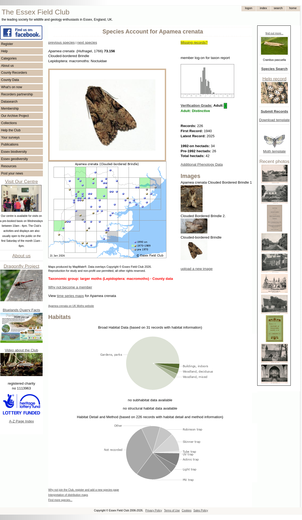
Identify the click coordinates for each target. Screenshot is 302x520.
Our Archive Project (15, 116)
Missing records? (194, 42)
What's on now (11, 87)
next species (87, 42)
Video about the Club (21, 350)
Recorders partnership (17, 94)
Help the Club (11, 130)
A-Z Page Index (21, 421)
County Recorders (14, 73)
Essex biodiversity (14, 152)
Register (7, 44)
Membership (10, 108)
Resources (8, 166)
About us (7, 66)
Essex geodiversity (14, 159)
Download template (274, 120)
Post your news (12, 173)
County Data (10, 80)
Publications (9, 144)
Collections (9, 123)
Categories (9, 58)
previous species (61, 42)
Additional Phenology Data (202, 164)
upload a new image (196, 269)
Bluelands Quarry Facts (21, 310)
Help (4, 51)
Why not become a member (70, 287)
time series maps (70, 296)
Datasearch (9, 101)
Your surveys (10, 137)
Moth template (274, 151)
